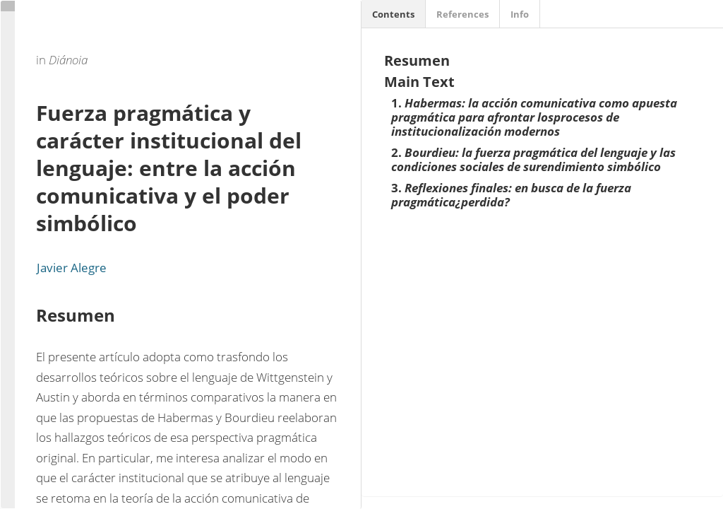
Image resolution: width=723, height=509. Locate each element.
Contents (393, 14)
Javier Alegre (72, 267)
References (462, 14)
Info (519, 14)
